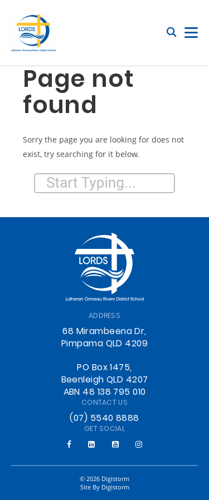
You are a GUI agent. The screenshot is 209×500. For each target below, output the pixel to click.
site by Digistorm (104, 487)
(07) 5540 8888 (104, 418)
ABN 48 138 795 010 (105, 392)
